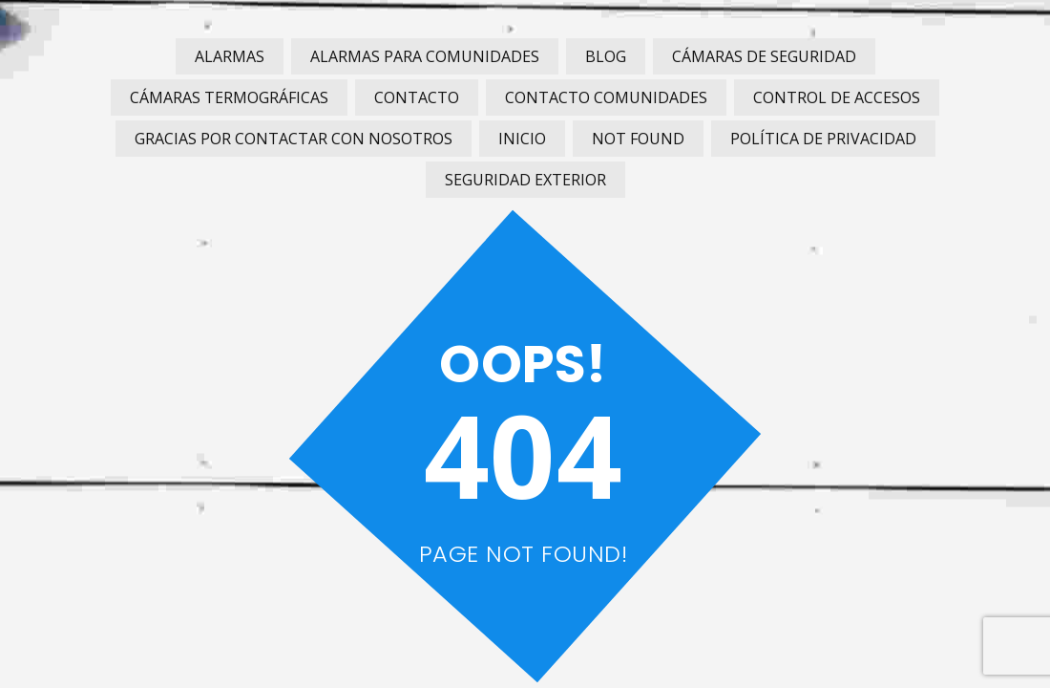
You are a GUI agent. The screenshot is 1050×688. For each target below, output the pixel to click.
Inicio (522, 138)
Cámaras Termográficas (229, 97)
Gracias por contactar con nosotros (293, 138)
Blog (605, 56)
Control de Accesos (836, 97)
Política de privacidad (823, 138)
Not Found (638, 138)
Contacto (416, 97)
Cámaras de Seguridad (764, 56)
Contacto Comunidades (606, 97)
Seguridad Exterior (525, 179)
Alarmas (229, 56)
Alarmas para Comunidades (424, 56)
